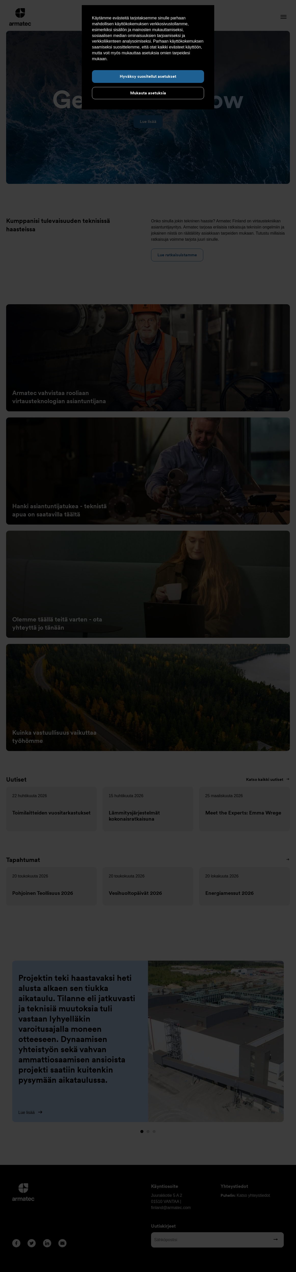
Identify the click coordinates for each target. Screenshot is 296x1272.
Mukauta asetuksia (148, 93)
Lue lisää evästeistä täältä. (133, 59)
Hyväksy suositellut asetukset (148, 76)
